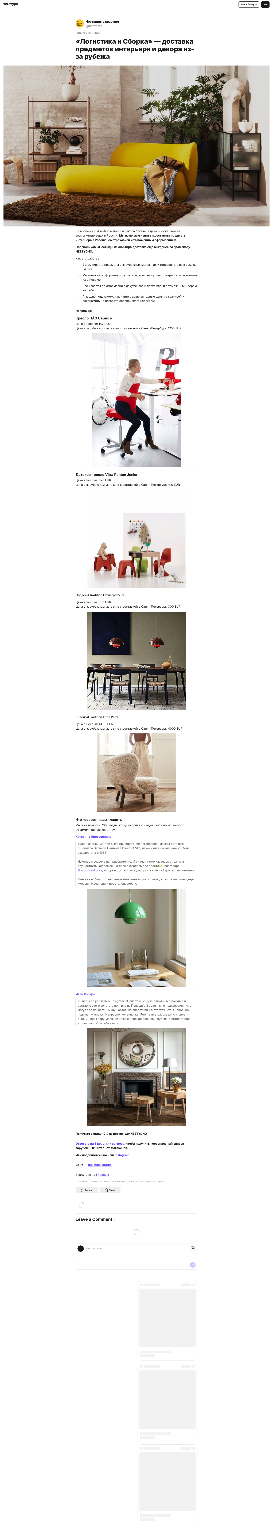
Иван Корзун (85, 994)
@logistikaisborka (90, 870)
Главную (102, 1174)
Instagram (122, 1155)
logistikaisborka (100, 1165)
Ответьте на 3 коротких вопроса (100, 1143)
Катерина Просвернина (93, 836)
